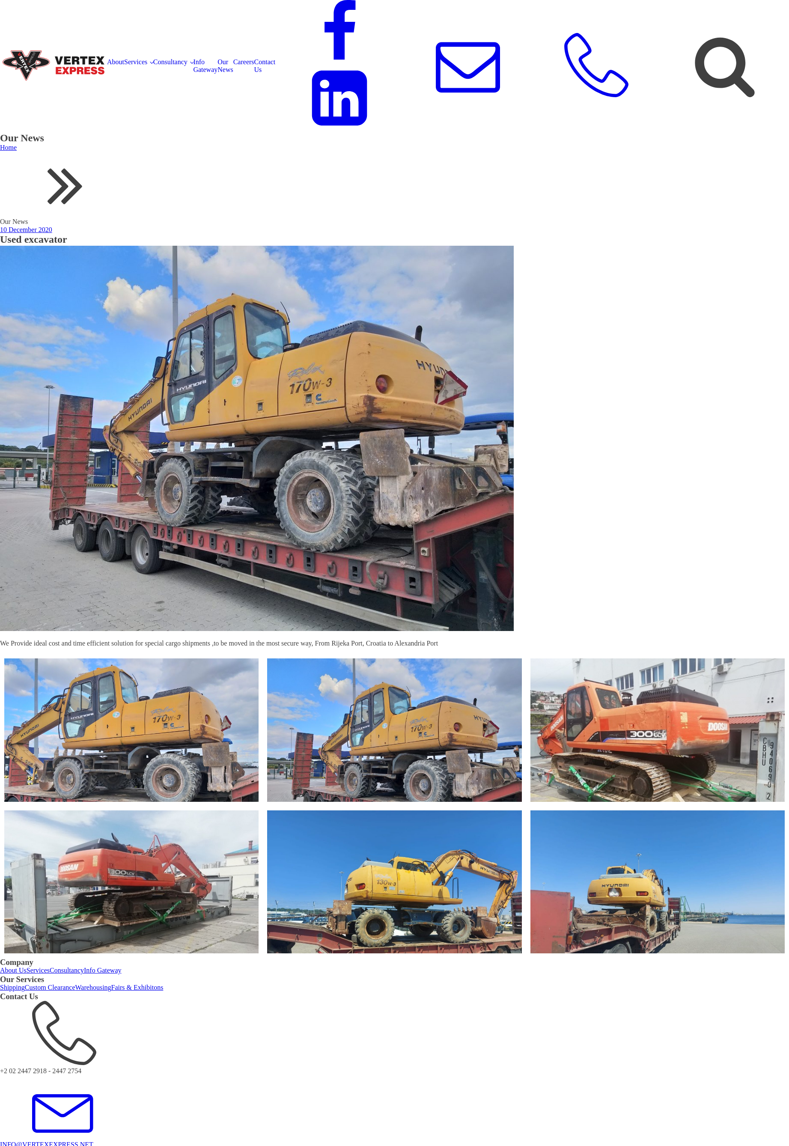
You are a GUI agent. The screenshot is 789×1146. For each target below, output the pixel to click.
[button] (394, 1038)
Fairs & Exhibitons (137, 987)
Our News (225, 65)
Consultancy (170, 61)
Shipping (12, 987)
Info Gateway (205, 65)
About (115, 61)
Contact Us (265, 65)
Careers (243, 61)
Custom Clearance (50, 987)
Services (135, 61)
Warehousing (93, 987)
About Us (13, 970)
